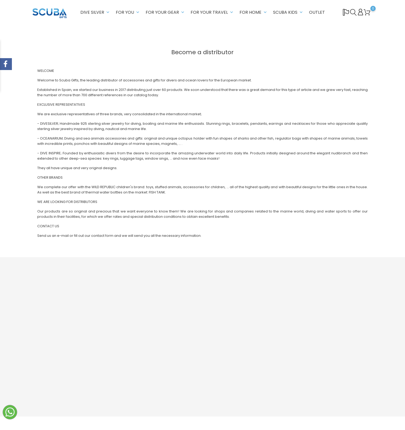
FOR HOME (254, 12)
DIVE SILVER (95, 12)
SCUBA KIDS (288, 12)
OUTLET (317, 12)
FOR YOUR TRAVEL (212, 12)
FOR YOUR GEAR (165, 12)
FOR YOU (128, 12)
